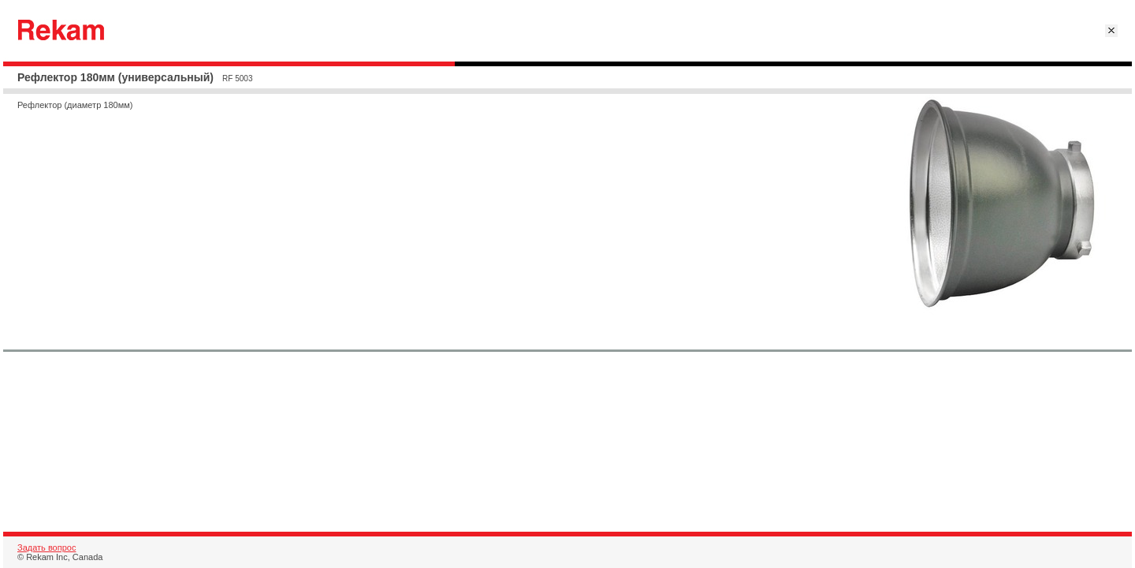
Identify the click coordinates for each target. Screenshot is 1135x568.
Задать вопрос (46, 547)
